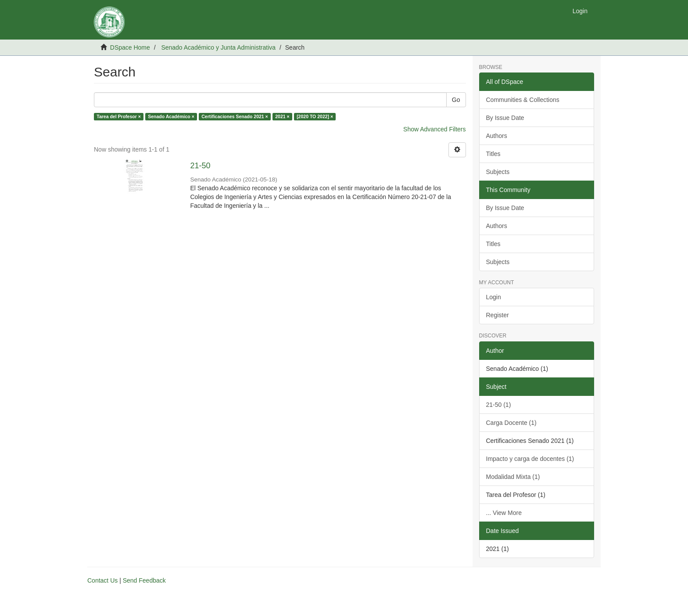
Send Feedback (144, 580)
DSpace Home (130, 47)
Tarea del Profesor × (118, 116)
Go (456, 99)
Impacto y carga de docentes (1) (530, 458)
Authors (496, 135)
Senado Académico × (171, 116)
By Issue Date (505, 117)
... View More (504, 512)
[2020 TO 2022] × (315, 116)
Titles (493, 153)
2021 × (282, 116)
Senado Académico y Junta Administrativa (218, 47)
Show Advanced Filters (434, 129)
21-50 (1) (498, 404)
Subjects (498, 171)
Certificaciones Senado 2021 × (234, 116)
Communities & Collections (522, 99)
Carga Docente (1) (511, 422)
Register (497, 315)
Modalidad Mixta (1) (513, 476)
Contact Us (102, 580)
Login (493, 297)
